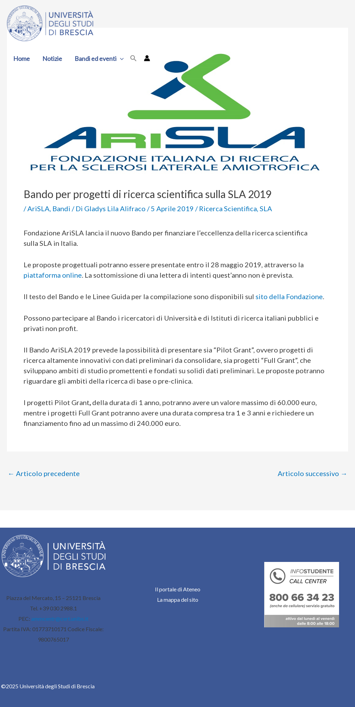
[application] (120, 58)
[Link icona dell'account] (147, 58)
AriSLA (38, 208)
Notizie (52, 58)
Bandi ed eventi (99, 58)
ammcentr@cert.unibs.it (59, 618)
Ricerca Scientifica (228, 208)
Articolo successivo (312, 473)
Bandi (61, 208)
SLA (266, 208)
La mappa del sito (177, 599)
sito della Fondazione (289, 296)
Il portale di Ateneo (177, 589)
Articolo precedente (44, 473)
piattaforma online (53, 275)
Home (21, 58)
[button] (133, 58)
